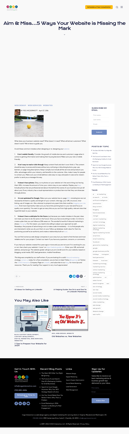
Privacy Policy (85, 430)
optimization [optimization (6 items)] (97, 294)
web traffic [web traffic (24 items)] (97, 337)
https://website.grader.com (56, 247)
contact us (25, 260)
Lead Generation (72, 393)
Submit (99, 132)
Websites (48, 105)
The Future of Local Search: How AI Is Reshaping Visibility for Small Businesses (102, 159)
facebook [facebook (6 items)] (96, 249)
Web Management (73, 396)
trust (66, 231)
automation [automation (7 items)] (97, 204)
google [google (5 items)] (95, 256)
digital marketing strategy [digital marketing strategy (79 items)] (99, 233)
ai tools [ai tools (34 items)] (106, 197)
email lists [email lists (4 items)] (97, 242)
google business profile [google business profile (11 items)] (99, 260)
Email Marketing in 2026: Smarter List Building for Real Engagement (52, 412)
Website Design (72, 380)
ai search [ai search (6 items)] (96, 197)
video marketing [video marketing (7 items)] (99, 323)
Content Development (24, 337)
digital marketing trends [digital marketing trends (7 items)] (99, 238)
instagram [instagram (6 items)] (97, 268)
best (79, 185)
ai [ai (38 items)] (94, 194)
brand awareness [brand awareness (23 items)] (99, 215)
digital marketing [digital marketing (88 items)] (99, 229)
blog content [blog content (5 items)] (97, 208)
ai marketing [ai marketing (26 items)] (103, 194)
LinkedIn (53, 262)
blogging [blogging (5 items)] (96, 211)
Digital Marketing (73, 383)
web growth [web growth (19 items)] (97, 330)
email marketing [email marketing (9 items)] (99, 246)
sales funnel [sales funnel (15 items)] (97, 297)
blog (74, 262)
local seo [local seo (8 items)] (106, 275)
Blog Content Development (26, 335)
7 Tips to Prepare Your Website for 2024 (27, 346)
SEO (68, 198)
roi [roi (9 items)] (107, 294)
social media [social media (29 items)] (97, 311)
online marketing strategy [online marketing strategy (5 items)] (99, 289)
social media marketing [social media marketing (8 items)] (97, 315)
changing (23, 224)
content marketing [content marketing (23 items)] (100, 222)
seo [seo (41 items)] (94, 304)
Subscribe (100, 407)
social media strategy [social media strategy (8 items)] (101, 319)
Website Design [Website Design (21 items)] (98, 333)
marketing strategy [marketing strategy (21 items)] (100, 278)
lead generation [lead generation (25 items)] (99, 271)
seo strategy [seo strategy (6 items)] (104, 304)
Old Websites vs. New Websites (64, 338)
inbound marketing (73, 257)
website (67, 149)
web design (20, 105)
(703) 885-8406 (20, 397)
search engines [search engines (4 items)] (98, 300)
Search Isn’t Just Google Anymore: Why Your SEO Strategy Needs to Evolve (102, 167)
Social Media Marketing (75, 390)
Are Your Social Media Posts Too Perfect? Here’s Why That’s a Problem (101, 176)
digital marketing (22, 339)
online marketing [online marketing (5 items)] (99, 285)
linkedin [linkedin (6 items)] (96, 275)
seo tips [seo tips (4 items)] (96, 307)
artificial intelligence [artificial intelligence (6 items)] (100, 201)
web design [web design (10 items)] (97, 326)
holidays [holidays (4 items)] (96, 264)
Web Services (34, 105)
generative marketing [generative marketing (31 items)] (101, 252)
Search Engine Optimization (77, 387)
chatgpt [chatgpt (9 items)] (96, 218)
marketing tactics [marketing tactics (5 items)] (99, 282)
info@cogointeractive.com (25, 392)
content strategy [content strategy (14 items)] (99, 225)
